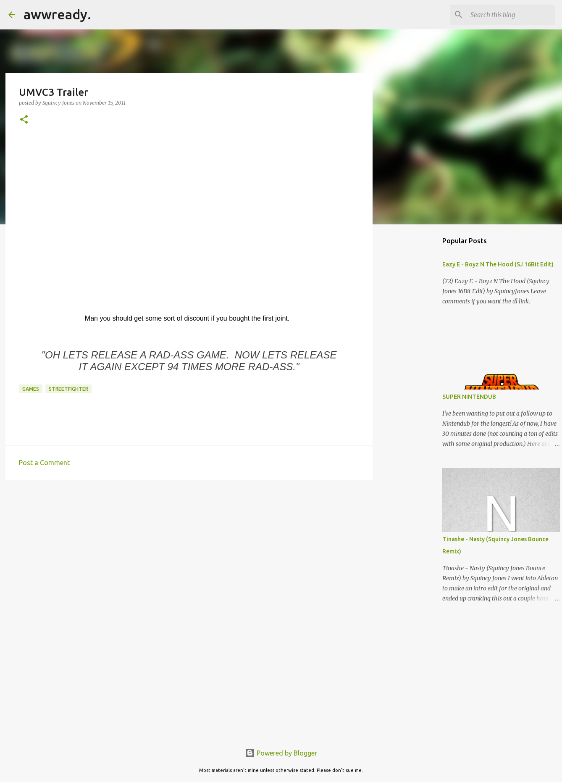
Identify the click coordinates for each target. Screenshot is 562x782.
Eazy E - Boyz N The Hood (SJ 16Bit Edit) (498, 264)
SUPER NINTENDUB (469, 396)
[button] (24, 120)
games (30, 389)
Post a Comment (44, 462)
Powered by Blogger (281, 753)
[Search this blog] (511, 15)
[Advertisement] (189, 551)
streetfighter (68, 389)
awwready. (57, 14)
